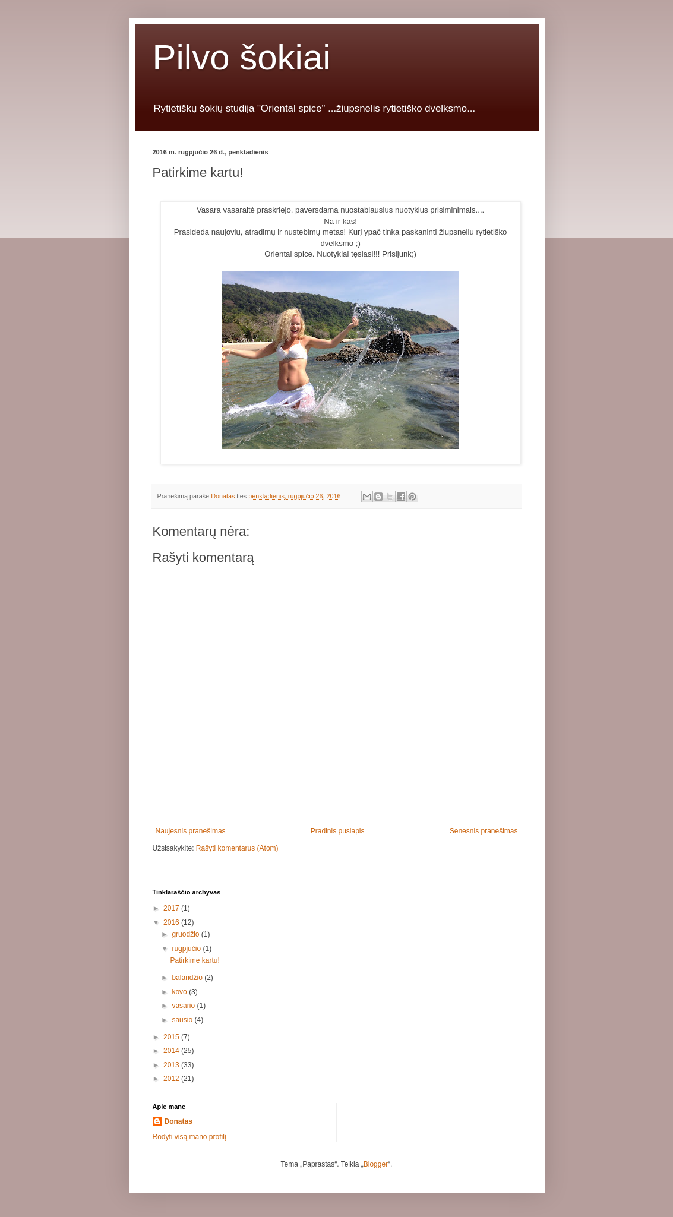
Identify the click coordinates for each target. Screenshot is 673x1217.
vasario (184, 1005)
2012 (172, 1078)
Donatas (178, 1121)
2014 (172, 1051)
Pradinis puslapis (338, 831)
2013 (172, 1065)
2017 (172, 908)
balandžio (188, 977)
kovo (180, 992)
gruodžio (186, 934)
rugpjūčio (187, 948)
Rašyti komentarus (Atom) (237, 848)
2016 (172, 922)
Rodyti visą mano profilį (189, 1137)
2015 (172, 1037)
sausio (183, 1020)
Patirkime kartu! (194, 960)
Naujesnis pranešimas (191, 831)
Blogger (376, 1164)
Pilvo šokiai (242, 57)
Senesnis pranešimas (484, 831)
